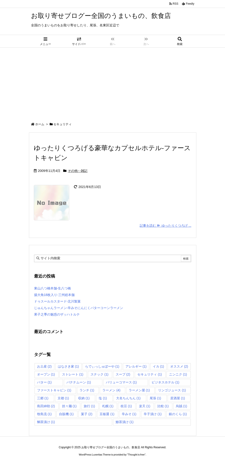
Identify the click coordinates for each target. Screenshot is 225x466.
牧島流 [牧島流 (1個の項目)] (44, 414)
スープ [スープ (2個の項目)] (123, 374)
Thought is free (136, 454)
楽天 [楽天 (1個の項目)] (144, 406)
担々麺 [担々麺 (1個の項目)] (69, 406)
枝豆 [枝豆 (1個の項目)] (126, 406)
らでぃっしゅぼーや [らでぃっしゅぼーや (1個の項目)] (102, 366)
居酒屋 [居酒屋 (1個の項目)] (177, 398)
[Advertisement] (112, 82)
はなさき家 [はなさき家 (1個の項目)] (68, 366)
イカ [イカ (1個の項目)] (158, 366)
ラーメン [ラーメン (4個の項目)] (111, 390)
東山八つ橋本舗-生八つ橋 (52, 288)
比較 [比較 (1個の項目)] (163, 406)
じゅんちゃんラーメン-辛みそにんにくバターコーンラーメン (78, 308)
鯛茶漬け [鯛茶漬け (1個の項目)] (46, 422)
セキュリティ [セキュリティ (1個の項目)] (149, 374)
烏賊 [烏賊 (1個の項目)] (181, 406)
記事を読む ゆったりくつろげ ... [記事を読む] (165, 225)
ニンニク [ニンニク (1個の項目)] (178, 374)
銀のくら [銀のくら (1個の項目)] (178, 414)
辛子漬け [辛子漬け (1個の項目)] (153, 414)
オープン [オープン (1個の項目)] (46, 374)
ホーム (39, 124)
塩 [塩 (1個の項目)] (103, 398)
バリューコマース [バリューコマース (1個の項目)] (121, 382)
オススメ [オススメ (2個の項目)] (179, 366)
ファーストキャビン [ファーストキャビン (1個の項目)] (54, 390)
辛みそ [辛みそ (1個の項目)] (129, 414)
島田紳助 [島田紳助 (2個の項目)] (46, 406)
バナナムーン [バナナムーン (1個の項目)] (78, 382)
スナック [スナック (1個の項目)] (99, 374)
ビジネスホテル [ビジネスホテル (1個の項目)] (165, 382)
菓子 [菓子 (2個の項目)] (86, 414)
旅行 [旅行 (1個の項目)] (89, 406)
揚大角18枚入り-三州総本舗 (54, 295)
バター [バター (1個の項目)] (44, 382)
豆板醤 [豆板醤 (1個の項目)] (107, 414)
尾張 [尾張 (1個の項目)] (155, 398)
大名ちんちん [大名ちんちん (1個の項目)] (128, 398)
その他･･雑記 (77, 171)
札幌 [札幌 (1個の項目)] (108, 406)
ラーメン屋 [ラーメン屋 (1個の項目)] (139, 390)
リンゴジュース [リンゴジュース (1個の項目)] (172, 390)
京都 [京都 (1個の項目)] (63, 398)
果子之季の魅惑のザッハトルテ (57, 314)
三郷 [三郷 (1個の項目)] (42, 398)
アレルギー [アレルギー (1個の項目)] (136, 366)
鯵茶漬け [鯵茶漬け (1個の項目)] (125, 422)
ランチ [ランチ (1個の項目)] (87, 390)
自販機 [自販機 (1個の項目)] (66, 414)
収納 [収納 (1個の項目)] (84, 398)
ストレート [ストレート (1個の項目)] (72, 374)
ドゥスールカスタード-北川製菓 (57, 301)
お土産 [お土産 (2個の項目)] (44, 366)
